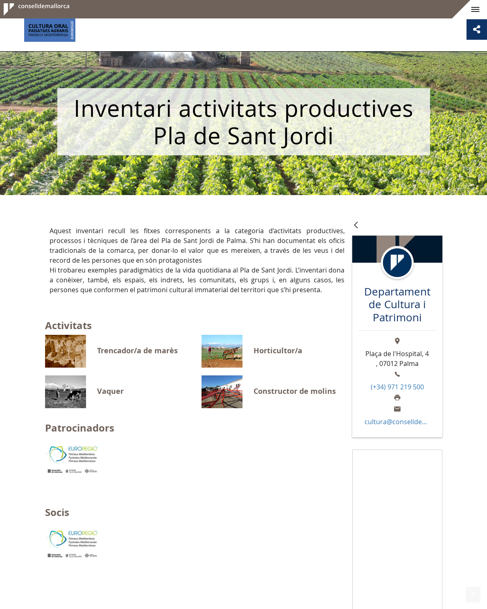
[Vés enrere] (356, 226)
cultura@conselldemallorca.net (397, 421)
